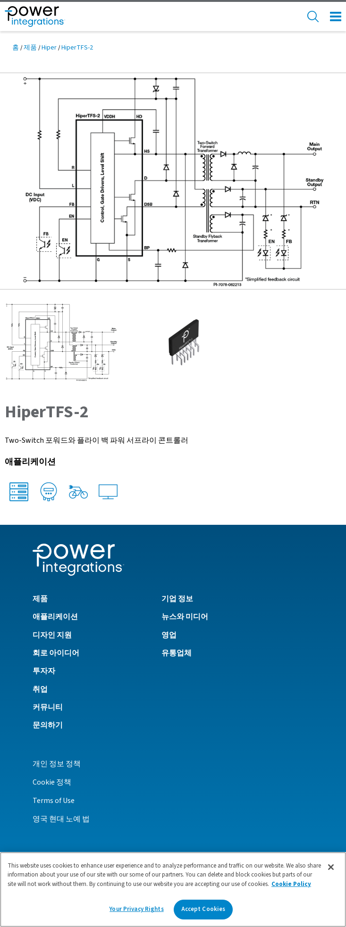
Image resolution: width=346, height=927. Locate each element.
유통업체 (176, 653)
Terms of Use (54, 800)
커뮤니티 (48, 707)
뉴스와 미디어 (184, 617)
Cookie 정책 (52, 782)
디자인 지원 (52, 635)
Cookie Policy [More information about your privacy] (291, 884)
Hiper (49, 47)
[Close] (331, 867)
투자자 (44, 671)
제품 (30, 47)
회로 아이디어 (56, 653)
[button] (173, 180)
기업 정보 (177, 599)
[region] (173, 889)
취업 (40, 689)
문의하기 (48, 725)
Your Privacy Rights (136, 909)
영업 (169, 635)
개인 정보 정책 (57, 764)
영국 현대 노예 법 (61, 819)
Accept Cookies (203, 909)
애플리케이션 (55, 617)
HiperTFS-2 (77, 47)
